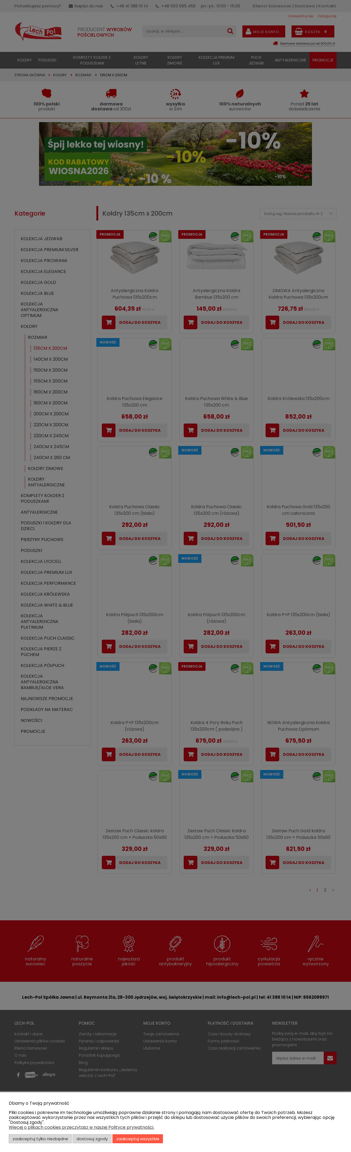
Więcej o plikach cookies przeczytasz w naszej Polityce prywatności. (81, 1127)
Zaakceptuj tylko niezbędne (40, 1139)
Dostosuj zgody (92, 1139)
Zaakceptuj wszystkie (137, 1139)
